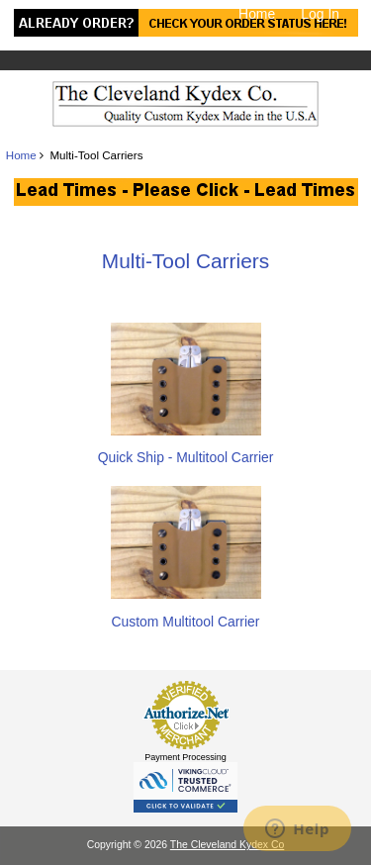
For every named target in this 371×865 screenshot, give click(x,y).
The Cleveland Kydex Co (227, 844)
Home (256, 14)
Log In (320, 14)
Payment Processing (185, 757)
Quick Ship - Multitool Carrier (186, 448)
